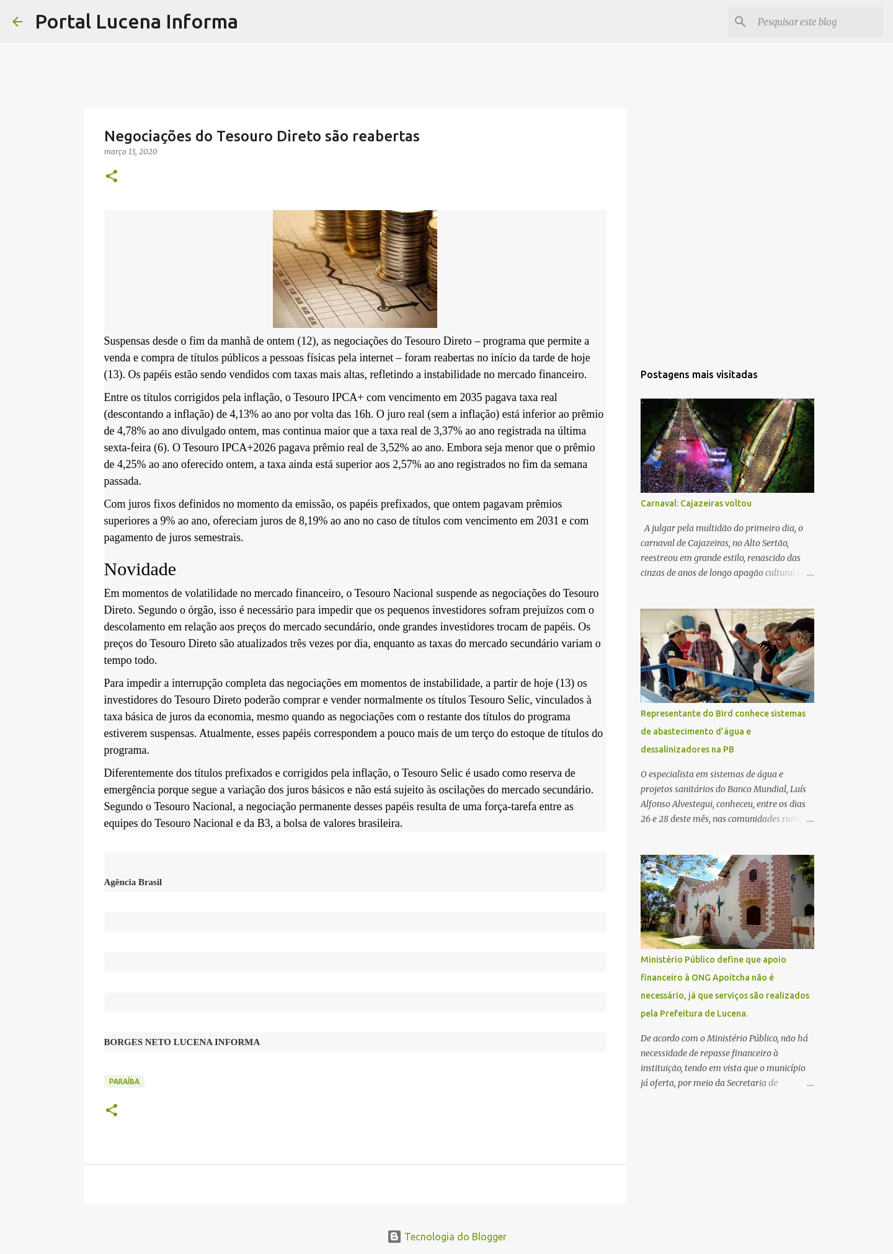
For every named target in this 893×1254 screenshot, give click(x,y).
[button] (111, 177)
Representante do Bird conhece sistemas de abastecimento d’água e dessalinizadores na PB (723, 731)
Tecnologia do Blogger (447, 1236)
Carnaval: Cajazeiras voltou (696, 503)
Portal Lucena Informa (136, 21)
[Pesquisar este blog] (818, 22)
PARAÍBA (124, 1081)
